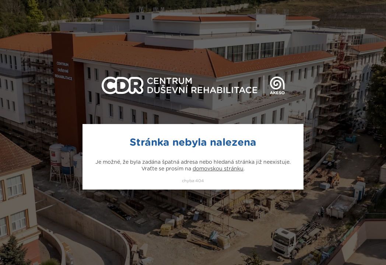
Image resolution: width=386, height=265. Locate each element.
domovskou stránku (218, 169)
